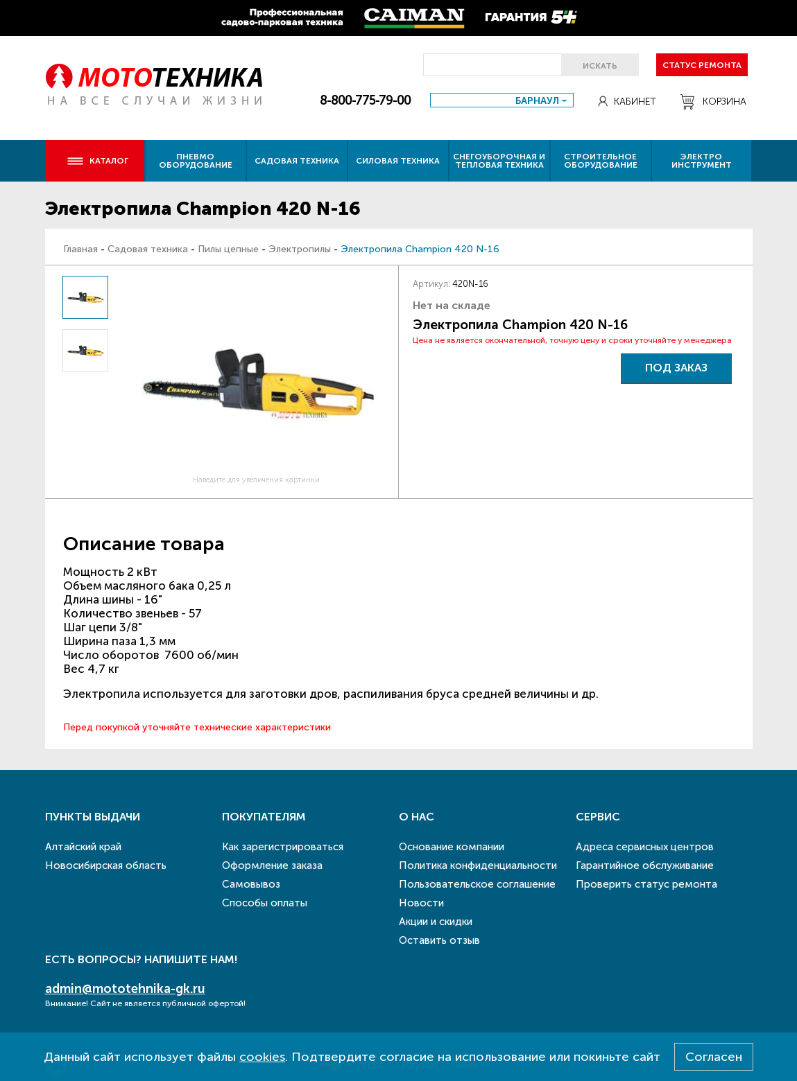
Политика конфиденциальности (478, 865)
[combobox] (502, 100)
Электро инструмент (701, 161)
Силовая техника (398, 161)
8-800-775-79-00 (365, 100)
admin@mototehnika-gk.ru (125, 988)
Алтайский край (83, 847)
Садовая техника (297, 161)
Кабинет (627, 101)
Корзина (713, 101)
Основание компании (451, 847)
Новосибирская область (105, 865)
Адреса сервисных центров (645, 847)
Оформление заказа (272, 865)
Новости (421, 903)
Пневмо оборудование (195, 161)
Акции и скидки (435, 921)
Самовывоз (251, 884)
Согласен (713, 1056)
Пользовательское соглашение (477, 884)
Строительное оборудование (600, 161)
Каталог (97, 161)
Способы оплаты (264, 903)
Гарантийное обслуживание (645, 865)
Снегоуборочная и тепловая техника (499, 161)
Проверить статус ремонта (646, 884)
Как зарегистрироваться (282, 847)
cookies (262, 1056)
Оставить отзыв (439, 940)
